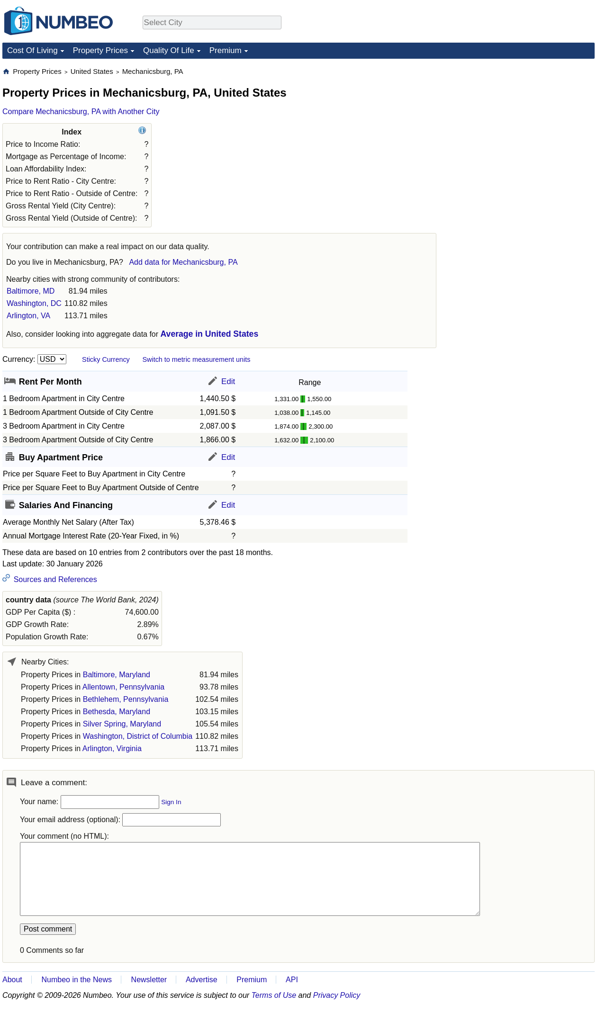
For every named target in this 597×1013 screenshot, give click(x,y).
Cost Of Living (32, 50)
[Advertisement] (523, 126)
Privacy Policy (337, 995)
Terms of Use (274, 995)
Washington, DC (34, 303)
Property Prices (100, 50)
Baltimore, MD (30, 291)
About (12, 980)
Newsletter (149, 980)
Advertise (201, 980)
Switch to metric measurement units (196, 359)
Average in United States (210, 334)
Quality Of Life (168, 50)
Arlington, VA (28, 316)
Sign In (171, 802)
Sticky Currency (106, 359)
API (292, 980)
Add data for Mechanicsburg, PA (183, 262)
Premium (225, 50)
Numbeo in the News (76, 980)
